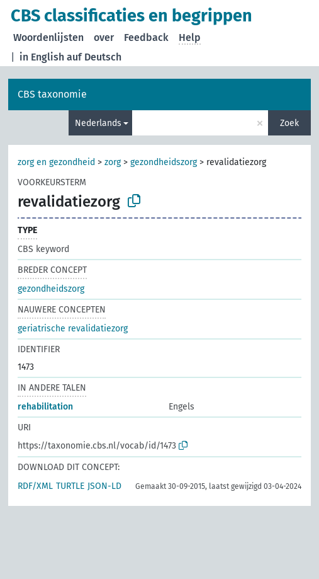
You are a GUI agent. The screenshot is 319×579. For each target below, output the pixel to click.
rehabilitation (45, 406)
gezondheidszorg (163, 162)
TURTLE (70, 486)
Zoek (289, 123)
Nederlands (98, 123)
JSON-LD (104, 486)
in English (42, 57)
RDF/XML (35, 486)
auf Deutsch (94, 57)
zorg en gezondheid (56, 162)
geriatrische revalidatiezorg (73, 328)
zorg (112, 162)
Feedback (146, 37)
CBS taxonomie (52, 94)
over (104, 37)
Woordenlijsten (48, 37)
